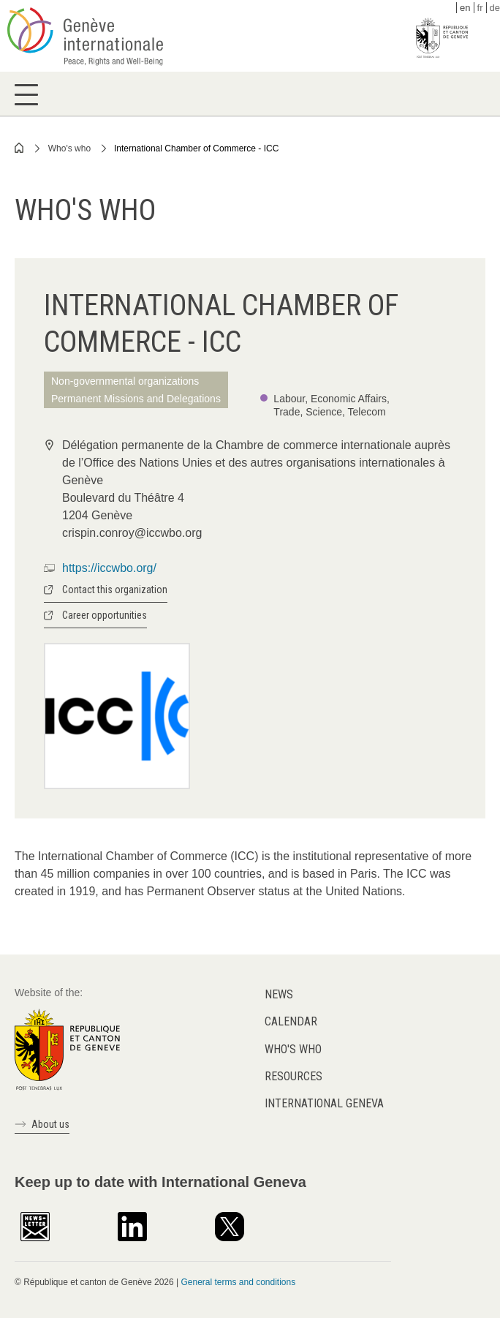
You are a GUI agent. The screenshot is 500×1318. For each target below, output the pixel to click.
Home (20, 148)
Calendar (291, 1021)
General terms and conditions (238, 1282)
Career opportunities (104, 615)
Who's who (69, 148)
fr (480, 7)
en (465, 7)
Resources (293, 1076)
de (495, 7)
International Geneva (324, 1103)
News (279, 994)
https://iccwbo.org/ (109, 568)
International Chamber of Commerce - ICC (196, 148)
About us (50, 1124)
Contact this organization (114, 589)
